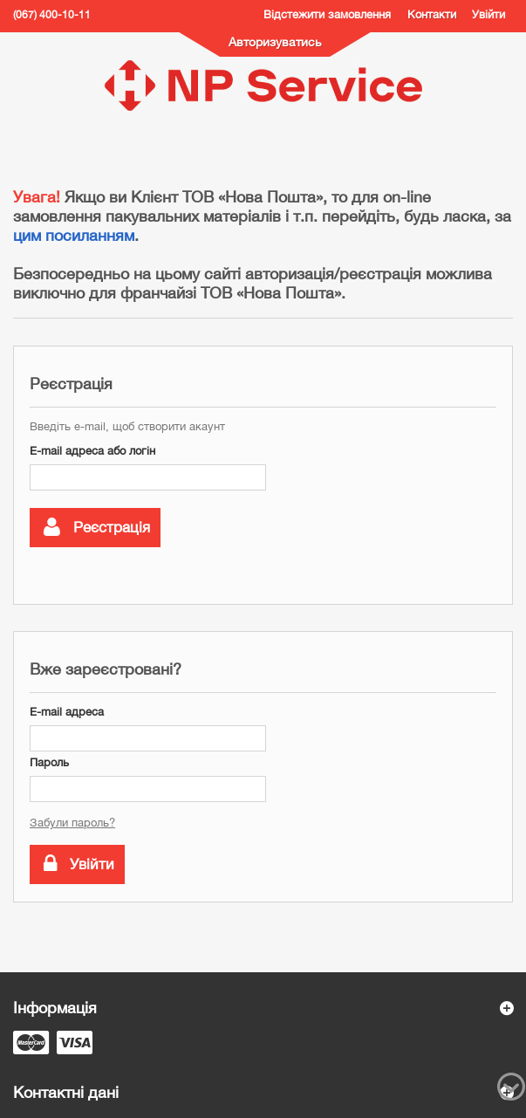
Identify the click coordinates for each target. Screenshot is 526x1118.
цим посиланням (73, 235)
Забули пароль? (72, 822)
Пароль (49, 762)
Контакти (431, 14)
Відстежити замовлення (327, 14)
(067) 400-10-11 (52, 15)
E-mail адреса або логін (92, 450)
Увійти (488, 14)
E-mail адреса (67, 711)
